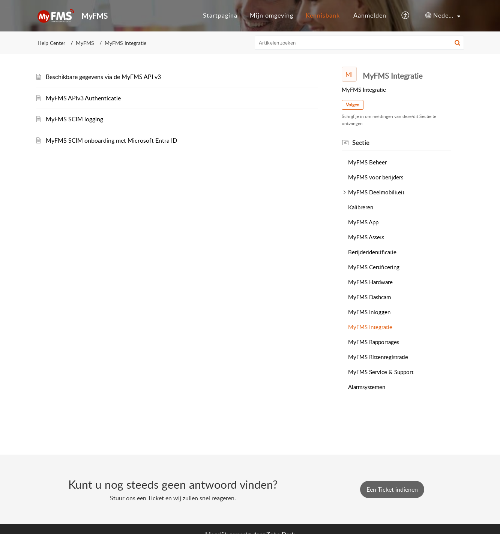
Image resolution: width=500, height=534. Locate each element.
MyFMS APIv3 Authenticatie (83, 98)
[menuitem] (220, 15)
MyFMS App (363, 222)
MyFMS (85, 42)
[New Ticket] (392, 489)
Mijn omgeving (271, 15)
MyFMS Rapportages (373, 342)
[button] (405, 15)
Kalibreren (360, 207)
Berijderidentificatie (372, 252)
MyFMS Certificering (373, 267)
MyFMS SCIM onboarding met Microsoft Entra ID (111, 140)
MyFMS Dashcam (369, 297)
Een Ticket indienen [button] (392, 489)
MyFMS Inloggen (369, 312)
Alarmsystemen (366, 387)
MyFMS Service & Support (380, 372)
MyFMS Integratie (370, 327)
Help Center (51, 42)
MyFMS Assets (366, 237)
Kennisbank (323, 15)
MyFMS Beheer (367, 162)
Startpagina (220, 15)
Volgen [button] (352, 104)
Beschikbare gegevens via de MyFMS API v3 (103, 77)
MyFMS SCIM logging (74, 119)
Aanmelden (369, 15)
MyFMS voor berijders (375, 177)
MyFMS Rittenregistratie (378, 357)
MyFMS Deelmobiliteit (376, 192)
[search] (359, 43)
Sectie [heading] (360, 143)
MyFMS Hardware (370, 282)
